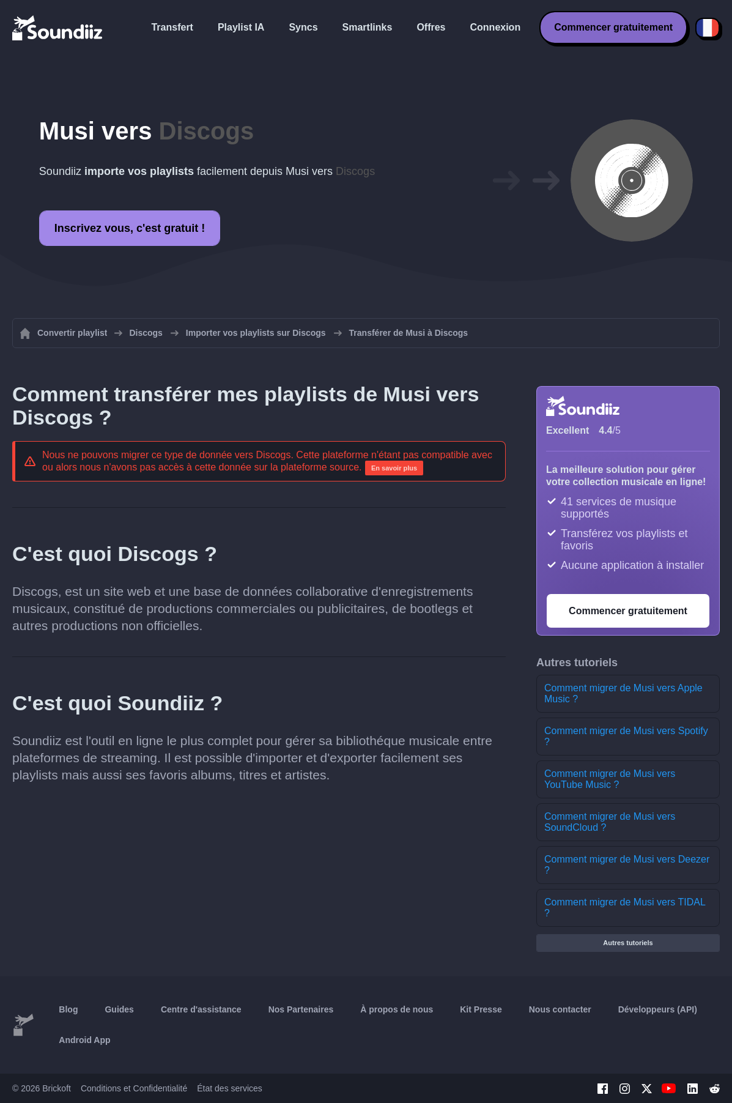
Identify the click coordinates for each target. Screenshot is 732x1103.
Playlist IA (241, 27)
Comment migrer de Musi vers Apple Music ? (623, 693)
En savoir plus (394, 468)
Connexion (495, 27)
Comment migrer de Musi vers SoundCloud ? (609, 822)
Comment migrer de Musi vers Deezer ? (626, 864)
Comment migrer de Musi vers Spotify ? (626, 736)
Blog (68, 1009)
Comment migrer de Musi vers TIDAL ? (625, 907)
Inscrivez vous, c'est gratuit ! (129, 228)
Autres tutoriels (628, 942)
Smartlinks (367, 27)
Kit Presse (480, 1009)
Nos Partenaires (301, 1009)
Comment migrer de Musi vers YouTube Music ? (609, 779)
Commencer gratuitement (613, 27)
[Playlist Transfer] (58, 27)
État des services (229, 1088)
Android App (84, 1040)
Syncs (303, 27)
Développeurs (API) (657, 1009)
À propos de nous (396, 1009)
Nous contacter (560, 1009)
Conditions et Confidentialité (134, 1088)
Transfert (172, 27)
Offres (430, 27)
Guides (119, 1009)
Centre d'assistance (201, 1009)
